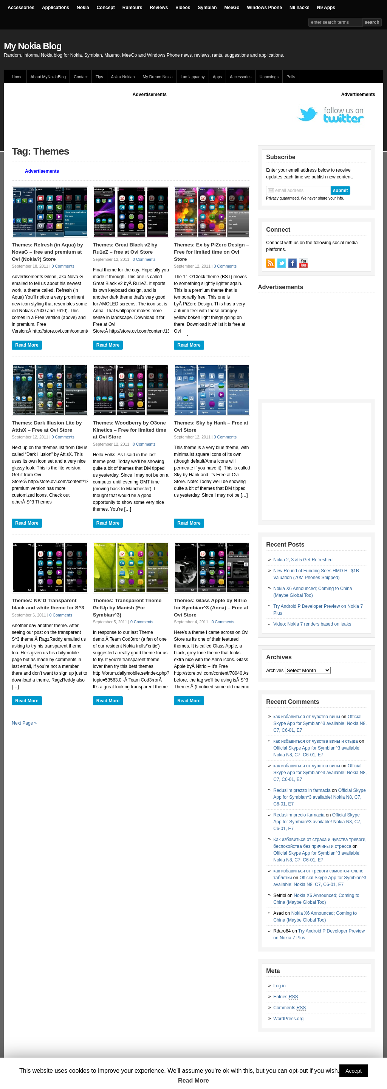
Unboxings (269, 76)
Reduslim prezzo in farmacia (301, 790)
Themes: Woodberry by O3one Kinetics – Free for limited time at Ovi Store (129, 430)
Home (17, 76)
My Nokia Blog (32, 46)
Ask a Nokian (123, 76)
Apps (217, 76)
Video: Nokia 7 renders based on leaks (312, 624)
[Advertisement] (149, 115)
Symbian (207, 7)
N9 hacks (299, 7)
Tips (99, 76)
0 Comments (63, 266)
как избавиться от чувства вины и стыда (315, 741)
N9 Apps (326, 7)
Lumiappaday (193, 76)
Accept (353, 1071)
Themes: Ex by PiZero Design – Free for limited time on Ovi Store (211, 252)
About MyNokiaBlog (48, 76)
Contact (81, 76)
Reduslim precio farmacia (298, 815)
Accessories (21, 7)
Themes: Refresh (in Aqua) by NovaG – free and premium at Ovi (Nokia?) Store (47, 252)
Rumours (132, 7)
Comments (289, 1008)
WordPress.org (288, 1018)
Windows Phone (264, 7)
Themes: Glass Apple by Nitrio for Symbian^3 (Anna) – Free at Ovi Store (211, 607)
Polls (290, 76)
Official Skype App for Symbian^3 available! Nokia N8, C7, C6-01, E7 (320, 723)
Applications (55, 7)
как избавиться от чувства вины (306, 716)
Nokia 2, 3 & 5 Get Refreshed (303, 559)
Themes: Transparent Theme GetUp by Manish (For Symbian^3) (127, 607)
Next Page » (24, 723)
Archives (274, 670)
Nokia (83, 7)
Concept (106, 7)
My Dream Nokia (158, 76)
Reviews (159, 7)
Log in (279, 985)
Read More (26, 345)
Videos (182, 7)
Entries (285, 997)
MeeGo (232, 7)
